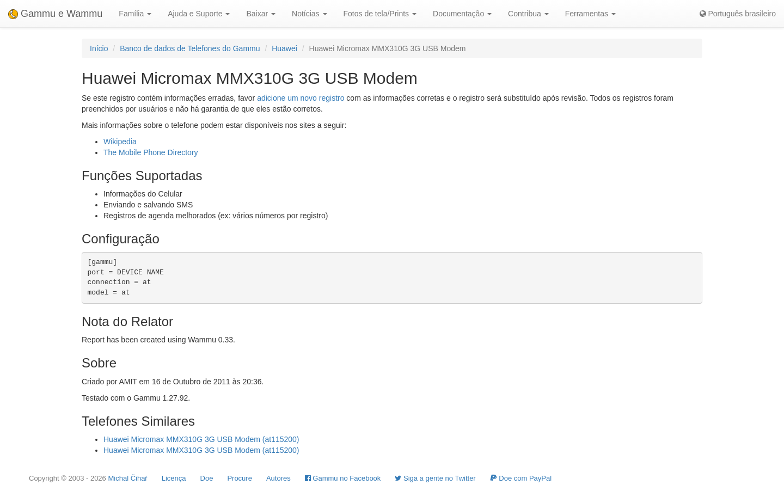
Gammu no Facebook (343, 478)
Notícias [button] (309, 13)
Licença (174, 478)
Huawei (284, 48)
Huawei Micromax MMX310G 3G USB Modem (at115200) (201, 439)
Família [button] (135, 13)
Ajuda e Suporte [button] (199, 13)
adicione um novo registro (300, 98)
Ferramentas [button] (590, 13)
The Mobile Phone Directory (150, 152)
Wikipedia (120, 141)
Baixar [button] (260, 13)
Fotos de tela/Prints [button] (380, 13)
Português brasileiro (738, 13)
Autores (278, 478)
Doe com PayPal (521, 478)
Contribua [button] (528, 13)
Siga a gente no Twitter (435, 478)
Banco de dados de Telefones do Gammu (190, 48)
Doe (206, 478)
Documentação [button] (462, 13)
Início (99, 48)
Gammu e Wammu (55, 13)
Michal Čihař (127, 478)
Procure (239, 478)
